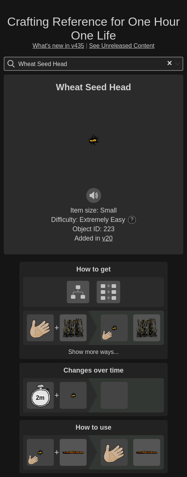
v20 (107, 238)
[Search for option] (49, 63)
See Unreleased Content (122, 46)
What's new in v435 (58, 46)
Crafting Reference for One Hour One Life (93, 28)
